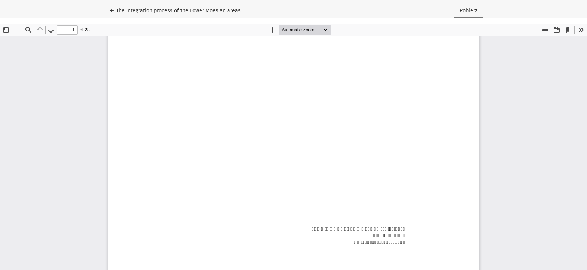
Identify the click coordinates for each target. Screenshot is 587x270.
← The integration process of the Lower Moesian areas (175, 10)
